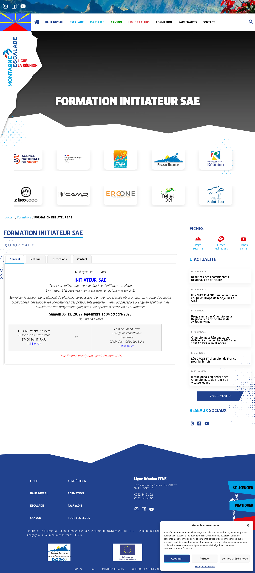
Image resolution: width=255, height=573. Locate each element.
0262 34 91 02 (143, 495)
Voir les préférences (235, 558)
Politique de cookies (205, 566)
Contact (82, 259)
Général (15, 259)
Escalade (37, 505)
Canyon (35, 518)
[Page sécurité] (198, 239)
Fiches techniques (221, 246)
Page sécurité (198, 246)
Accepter (177, 558)
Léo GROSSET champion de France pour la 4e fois (213, 360)
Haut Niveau (39, 493)
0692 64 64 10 (143, 498)
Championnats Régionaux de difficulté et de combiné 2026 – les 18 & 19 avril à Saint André (214, 340)
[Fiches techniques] (221, 239)
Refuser (205, 558)
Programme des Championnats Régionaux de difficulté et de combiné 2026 (211, 319)
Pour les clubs (79, 518)
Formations (24, 217)
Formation (76, 493)
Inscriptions (59, 259)
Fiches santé (244, 246)
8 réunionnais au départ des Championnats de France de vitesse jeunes (209, 380)
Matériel (35, 259)
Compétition (77, 481)
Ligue (34, 481)
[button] (248, 525)
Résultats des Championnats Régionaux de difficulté (210, 278)
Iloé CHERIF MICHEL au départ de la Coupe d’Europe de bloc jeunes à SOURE (214, 298)
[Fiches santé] (243, 239)
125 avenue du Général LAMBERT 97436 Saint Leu (156, 487)
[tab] (14, 259)
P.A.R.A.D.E (75, 505)
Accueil (9, 217)
